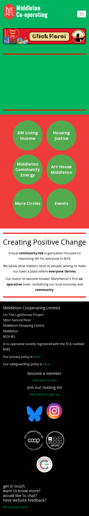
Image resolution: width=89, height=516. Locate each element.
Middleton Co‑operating (32, 11)
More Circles (27, 203)
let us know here (15, 507)
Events (61, 203)
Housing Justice (61, 135)
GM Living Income (27, 135)
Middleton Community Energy (27, 170)
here (36, 356)
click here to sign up (44, 394)
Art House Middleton (61, 169)
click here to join (44, 380)
